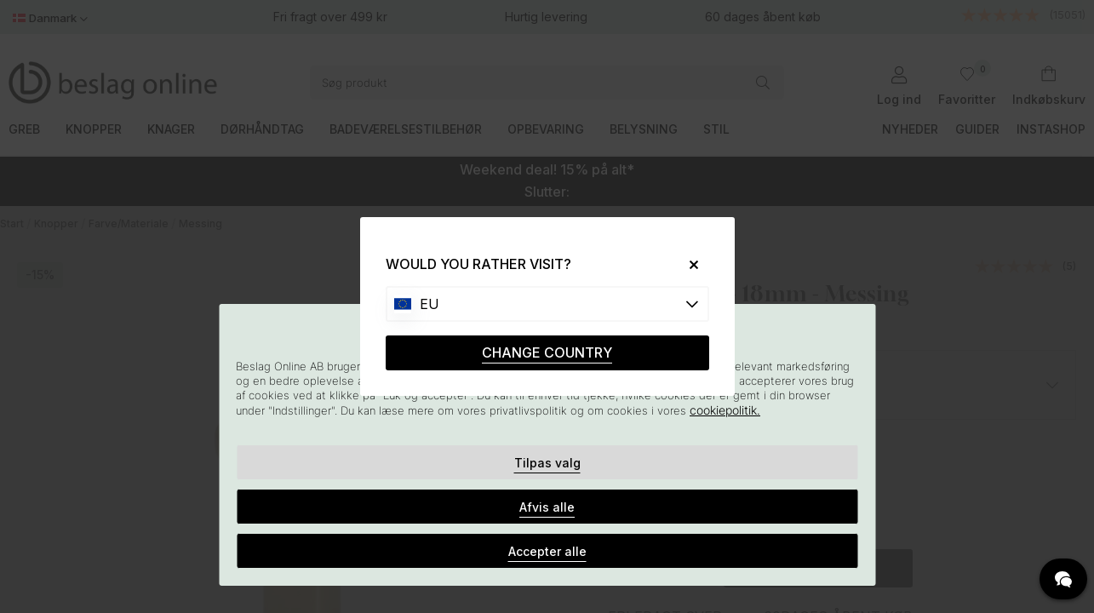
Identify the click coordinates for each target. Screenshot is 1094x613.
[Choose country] (547, 304)
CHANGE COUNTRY (547, 352)
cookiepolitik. (725, 410)
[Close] (686, 264)
